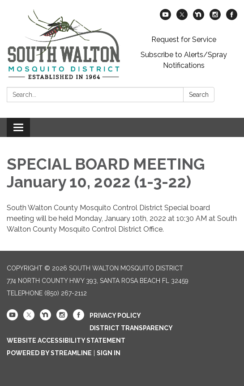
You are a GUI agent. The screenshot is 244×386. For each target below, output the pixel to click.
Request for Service (183, 39)
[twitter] (182, 17)
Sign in (108, 353)
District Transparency (131, 328)
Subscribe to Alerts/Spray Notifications (184, 60)
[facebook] (231, 17)
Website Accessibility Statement (66, 340)
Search (199, 94)
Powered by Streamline (49, 353)
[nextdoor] (198, 17)
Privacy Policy (115, 315)
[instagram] (215, 17)
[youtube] (165, 17)
